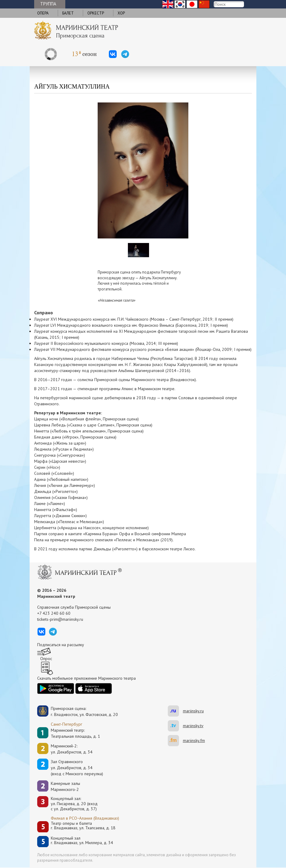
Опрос (46, 658)
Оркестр (95, 13)
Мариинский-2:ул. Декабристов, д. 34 (72, 749)
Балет (68, 13)
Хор (121, 13)
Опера (43, 13)
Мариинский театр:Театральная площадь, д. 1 (75, 733)
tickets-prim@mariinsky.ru (60, 619)
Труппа (48, 4)
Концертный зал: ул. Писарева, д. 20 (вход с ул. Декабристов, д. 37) (74, 803)
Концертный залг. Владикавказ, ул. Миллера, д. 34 (82, 840)
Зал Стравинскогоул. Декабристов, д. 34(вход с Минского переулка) (77, 767)
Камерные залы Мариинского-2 (65, 786)
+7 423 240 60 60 (53, 613)
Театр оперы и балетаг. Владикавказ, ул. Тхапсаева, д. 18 (83, 826)
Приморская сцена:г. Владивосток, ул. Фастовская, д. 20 (78, 711)
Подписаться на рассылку (60, 644)
